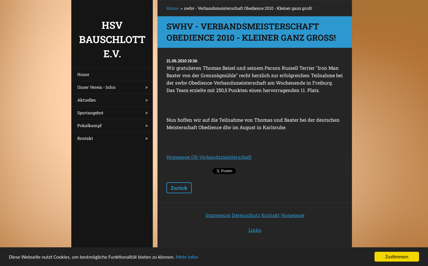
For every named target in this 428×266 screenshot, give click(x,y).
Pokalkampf (89, 125)
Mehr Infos (187, 257)
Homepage (292, 215)
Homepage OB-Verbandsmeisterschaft (209, 157)
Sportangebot (90, 112)
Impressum (218, 215)
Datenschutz (246, 215)
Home (83, 74)
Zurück (179, 188)
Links (254, 230)
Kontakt (85, 138)
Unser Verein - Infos (96, 87)
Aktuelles (86, 100)
